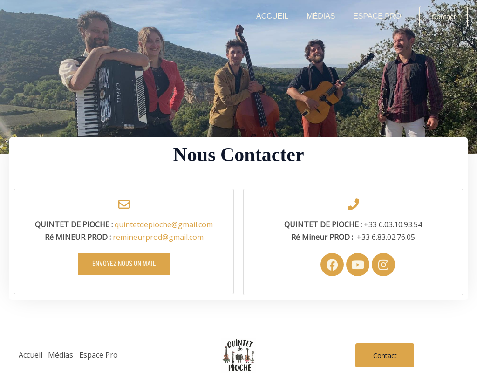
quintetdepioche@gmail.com (164, 224)
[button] (443, 16)
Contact (385, 355)
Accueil (280, 16)
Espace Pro (378, 16)
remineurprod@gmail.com (158, 237)
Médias (325, 16)
